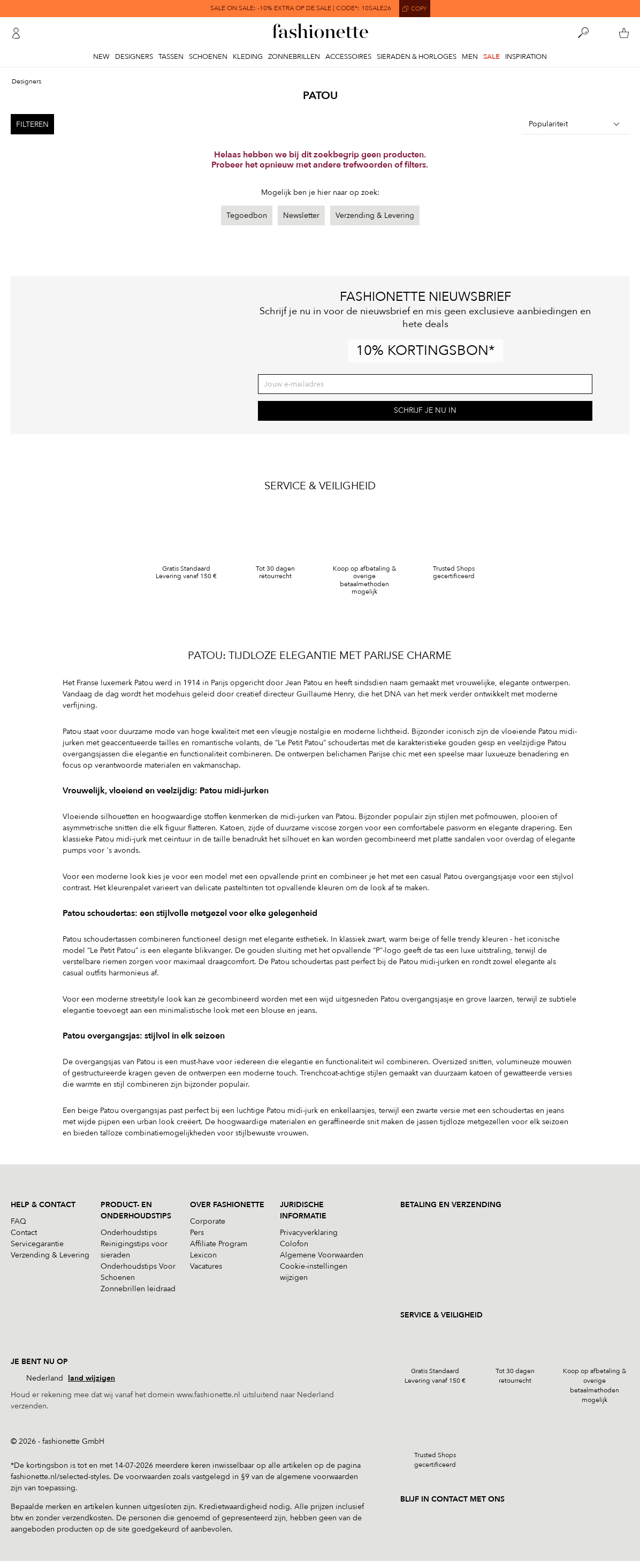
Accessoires (348, 57)
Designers (134, 57)
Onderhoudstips (129, 1232)
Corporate (207, 1221)
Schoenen (208, 57)
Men (470, 57)
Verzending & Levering (375, 215)
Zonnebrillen (294, 57)
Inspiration (526, 57)
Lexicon (203, 1255)
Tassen (171, 57)
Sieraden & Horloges (416, 57)
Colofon (294, 1244)
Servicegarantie (37, 1244)
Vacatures (206, 1266)
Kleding (248, 57)
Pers (197, 1232)
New (101, 57)
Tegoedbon (246, 215)
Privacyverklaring (309, 1232)
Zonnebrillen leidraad (138, 1289)
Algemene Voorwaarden (321, 1255)
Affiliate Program (218, 1244)
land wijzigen (91, 1378)
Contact (24, 1232)
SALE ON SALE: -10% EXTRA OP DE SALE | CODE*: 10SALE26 (300, 8)
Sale (491, 57)
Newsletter (301, 215)
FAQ (18, 1221)
